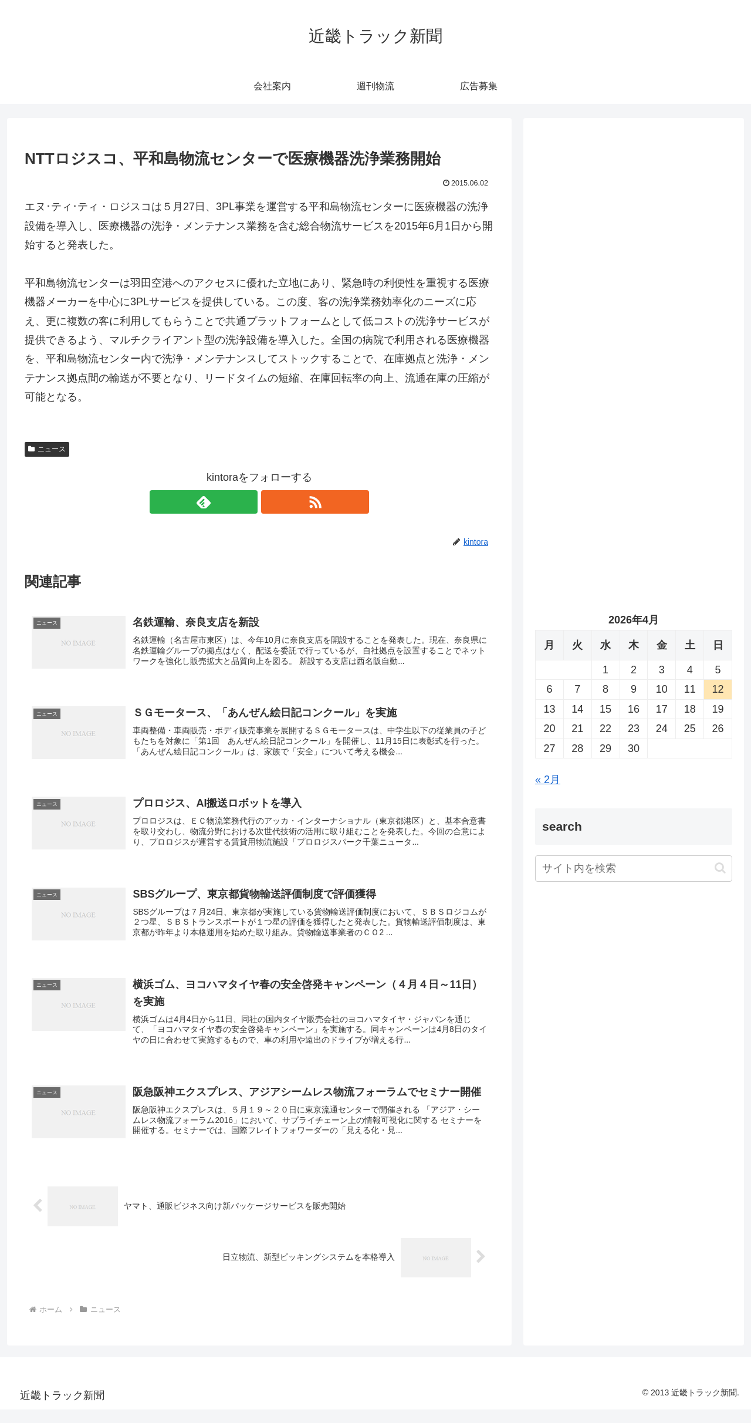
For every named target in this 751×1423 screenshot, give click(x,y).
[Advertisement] (633, 250)
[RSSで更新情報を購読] (273, 502)
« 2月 (547, 779)
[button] (720, 868)
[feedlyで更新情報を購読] (246, 502)
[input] (633, 868)
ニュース (47, 449)
